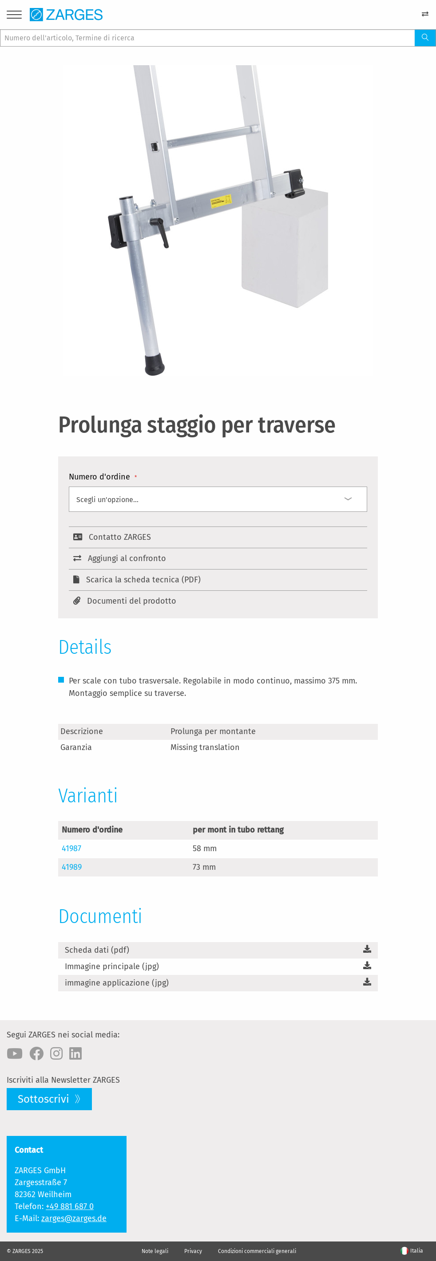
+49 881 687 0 (70, 1206)
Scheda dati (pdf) (97, 950)
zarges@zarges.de (74, 1218)
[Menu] (14, 16)
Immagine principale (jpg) (112, 966)
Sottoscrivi (45, 1099)
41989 (72, 867)
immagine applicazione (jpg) (117, 983)
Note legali (155, 1251)
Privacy (193, 1251)
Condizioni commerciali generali (257, 1251)
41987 (71, 848)
